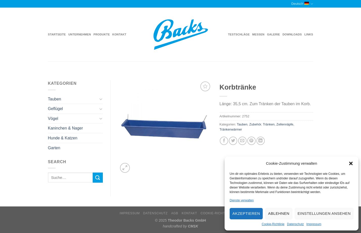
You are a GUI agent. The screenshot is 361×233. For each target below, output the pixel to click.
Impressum (313, 224)
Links (308, 34)
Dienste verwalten (242, 200)
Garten (54, 148)
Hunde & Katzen (63, 138)
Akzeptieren (246, 213)
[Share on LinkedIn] (260, 141)
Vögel (53, 118)
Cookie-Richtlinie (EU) (221, 213)
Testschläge (239, 34)
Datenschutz (295, 224)
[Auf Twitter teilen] (233, 141)
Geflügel (55, 109)
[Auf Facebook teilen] (224, 141)
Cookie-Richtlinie (273, 224)
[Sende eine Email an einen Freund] (242, 141)
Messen (258, 34)
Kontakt (119, 34)
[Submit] (98, 177)
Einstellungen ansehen (324, 213)
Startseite (57, 34)
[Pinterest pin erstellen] (251, 141)
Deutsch (302, 4)
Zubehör (255, 124)
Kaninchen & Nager (65, 128)
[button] (350, 163)
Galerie (273, 34)
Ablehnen (278, 213)
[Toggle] (101, 99)
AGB (174, 213)
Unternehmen (79, 34)
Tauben (54, 99)
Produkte (101, 34)
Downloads (292, 34)
